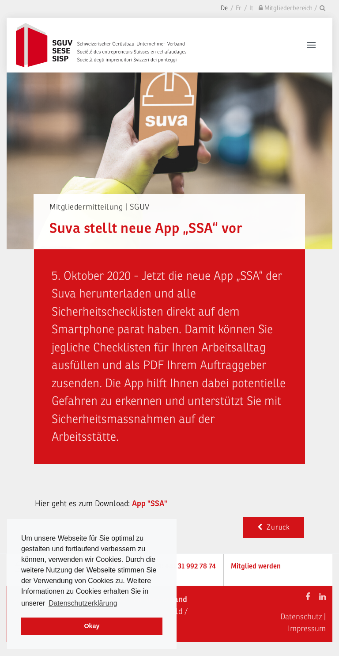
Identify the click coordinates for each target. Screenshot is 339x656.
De (224, 8)
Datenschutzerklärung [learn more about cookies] (83, 603)
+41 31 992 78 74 (190, 566)
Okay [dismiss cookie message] (91, 625)
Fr (238, 8)
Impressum (307, 628)
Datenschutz (301, 616)
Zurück (273, 527)
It (251, 8)
